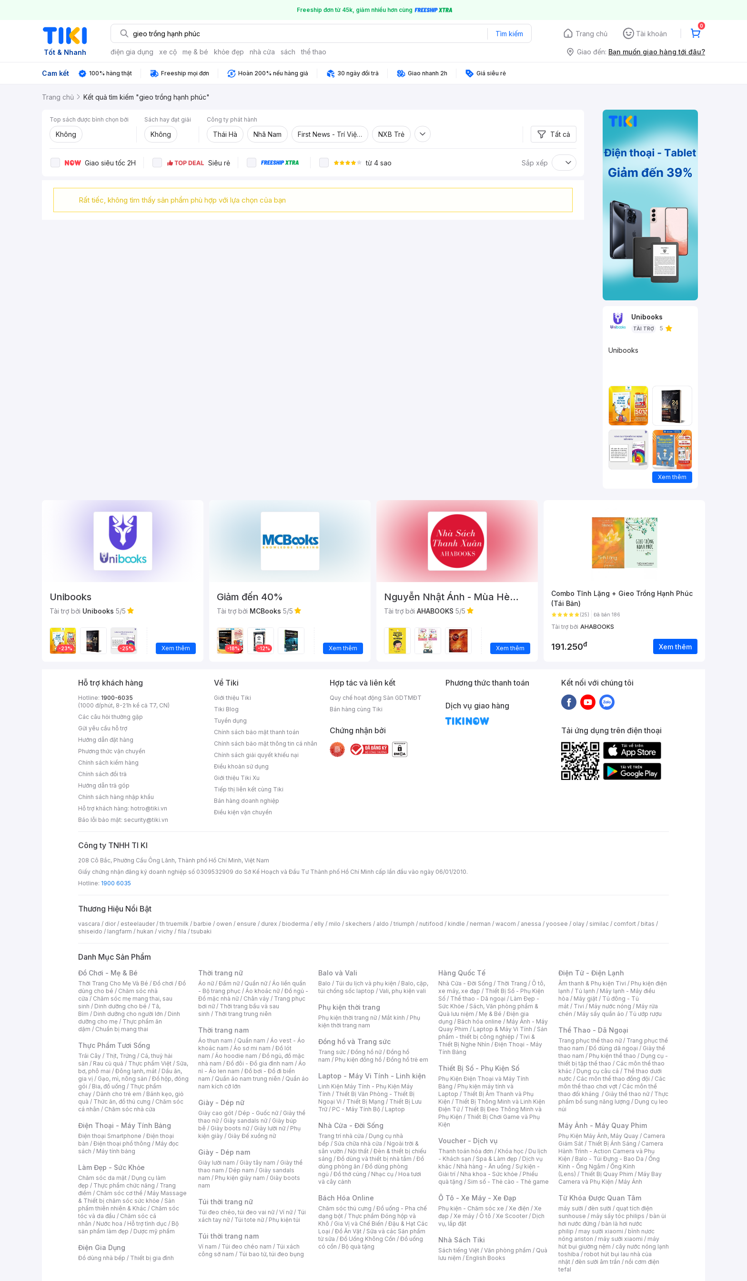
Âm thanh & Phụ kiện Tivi (592, 983)
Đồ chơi (163, 983)
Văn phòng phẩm (507, 1250)
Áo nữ (206, 983)
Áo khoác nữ (262, 990)
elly (319, 923)
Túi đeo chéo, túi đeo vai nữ (236, 1212)
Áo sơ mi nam (252, 1048)
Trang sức (332, 1052)
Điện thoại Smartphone (109, 1135)
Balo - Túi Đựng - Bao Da (609, 1158)
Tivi (579, 1006)
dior (110, 923)
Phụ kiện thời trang (349, 1007)
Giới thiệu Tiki (232, 697)
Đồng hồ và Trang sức (354, 1041)
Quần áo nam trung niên (248, 1078)
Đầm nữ (229, 983)
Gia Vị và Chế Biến (359, 1223)
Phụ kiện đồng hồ (358, 1059)
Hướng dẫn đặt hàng (105, 739)
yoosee (557, 923)
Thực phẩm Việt (150, 1063)
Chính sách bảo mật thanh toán (256, 732)
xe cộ (168, 52)
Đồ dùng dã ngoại (613, 1048)
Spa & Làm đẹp (496, 1158)
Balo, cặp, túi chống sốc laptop (373, 987)
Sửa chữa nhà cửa (358, 1143)
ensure (246, 923)
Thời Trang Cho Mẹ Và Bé (113, 983)
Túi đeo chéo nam (247, 1246)
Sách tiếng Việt (458, 1250)
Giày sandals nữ (245, 1120)
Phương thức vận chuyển (111, 751)
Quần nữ (255, 983)
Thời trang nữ (220, 973)
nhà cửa (262, 52)
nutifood (431, 923)
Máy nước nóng (610, 1006)
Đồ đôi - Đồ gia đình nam (259, 1063)
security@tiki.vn (146, 819)
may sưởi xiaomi (600, 1231)
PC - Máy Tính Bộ (356, 1109)
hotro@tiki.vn (149, 808)
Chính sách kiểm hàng (108, 762)
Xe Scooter (511, 1216)
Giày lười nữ (269, 1128)
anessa (531, 923)
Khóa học (511, 1151)
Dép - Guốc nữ (258, 1113)
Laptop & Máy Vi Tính (502, 1029)
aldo (382, 923)
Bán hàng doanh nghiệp (246, 800)
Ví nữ (286, 1212)
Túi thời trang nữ (225, 1202)
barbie (202, 923)
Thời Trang (512, 983)
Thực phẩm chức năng (124, 1185)
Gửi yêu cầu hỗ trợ (102, 728)
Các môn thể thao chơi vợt (612, 1082)
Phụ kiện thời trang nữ (347, 1017)
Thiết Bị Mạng (365, 1101)
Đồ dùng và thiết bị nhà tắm (374, 1158)
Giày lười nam (216, 1162)
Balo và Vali (337, 973)
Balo (324, 983)
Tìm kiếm (509, 34)
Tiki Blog (226, 709)
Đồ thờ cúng (349, 1174)
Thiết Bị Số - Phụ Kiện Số (478, 1068)
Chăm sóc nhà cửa (129, 1109)
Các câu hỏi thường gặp (110, 716)
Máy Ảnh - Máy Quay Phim (602, 1125)
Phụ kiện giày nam (240, 1177)
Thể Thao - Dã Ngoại (593, 1030)
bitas (648, 923)
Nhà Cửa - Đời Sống (351, 1125)
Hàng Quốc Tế (461, 973)
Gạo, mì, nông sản (122, 1078)
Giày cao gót (215, 1113)
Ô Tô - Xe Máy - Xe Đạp (477, 1198)
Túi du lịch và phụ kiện (365, 983)
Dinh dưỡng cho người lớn (128, 1013)
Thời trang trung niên (243, 1013)
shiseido (90, 931)
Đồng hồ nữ (366, 1052)
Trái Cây (89, 1055)
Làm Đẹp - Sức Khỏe (111, 1167)
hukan (145, 931)
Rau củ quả (108, 1063)
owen (224, 923)
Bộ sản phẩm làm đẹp (128, 1227)
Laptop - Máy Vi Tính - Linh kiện (372, 1076)
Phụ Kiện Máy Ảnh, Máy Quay (598, 1135)
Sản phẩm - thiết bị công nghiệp (492, 1032)
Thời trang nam (223, 1030)
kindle (456, 923)
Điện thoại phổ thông (122, 1143)
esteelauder (138, 923)
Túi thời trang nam (228, 1236)
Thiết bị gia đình (152, 1257)
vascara (89, 923)
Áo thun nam (215, 1040)
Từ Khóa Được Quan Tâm (599, 1198)
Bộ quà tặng (358, 1246)
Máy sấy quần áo (600, 1013)
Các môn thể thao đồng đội (613, 1078)
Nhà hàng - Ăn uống (483, 1166)
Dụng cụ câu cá (597, 1071)
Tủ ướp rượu (645, 1013)
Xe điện (519, 1208)
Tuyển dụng (230, 720)
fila (182, 931)
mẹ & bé (195, 52)
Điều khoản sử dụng (241, 766)
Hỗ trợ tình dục (147, 1223)
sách (288, 52)
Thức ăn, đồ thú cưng (122, 1101)
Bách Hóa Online (346, 1198)
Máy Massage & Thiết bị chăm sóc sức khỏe (132, 1196)
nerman (480, 923)
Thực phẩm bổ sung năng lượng (613, 1097)
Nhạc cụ (382, 1174)
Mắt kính (393, 1017)
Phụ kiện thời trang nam (369, 1021)
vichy (165, 931)
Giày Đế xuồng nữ (252, 1135)
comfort (625, 923)
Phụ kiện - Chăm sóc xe (471, 1208)
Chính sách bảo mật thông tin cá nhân (265, 743)
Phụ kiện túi (284, 1219)
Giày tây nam (257, 1162)
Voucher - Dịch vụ (467, 1141)
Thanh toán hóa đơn (465, 1151)
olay (579, 923)
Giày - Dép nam (224, 1152)
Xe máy (464, 1216)
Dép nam (241, 1170)
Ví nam (207, 1246)
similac (599, 923)
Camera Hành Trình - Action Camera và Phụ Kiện (610, 1151)
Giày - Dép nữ (221, 1102)
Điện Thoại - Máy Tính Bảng (124, 1125)
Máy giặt (585, 998)
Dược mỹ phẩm (154, 1231)
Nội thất (358, 1151)
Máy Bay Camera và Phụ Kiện (610, 1177)
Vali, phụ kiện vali (402, 990)
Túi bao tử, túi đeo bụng (271, 1254)
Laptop (395, 1109)
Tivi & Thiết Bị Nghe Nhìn (486, 1040)
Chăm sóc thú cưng (345, 1208)
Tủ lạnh (585, 990)
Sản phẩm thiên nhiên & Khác (126, 1204)
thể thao (313, 52)
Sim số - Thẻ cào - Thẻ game (508, 1181)
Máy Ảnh (630, 1181)
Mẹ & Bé (490, 1013)
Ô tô (485, 1216)
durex (269, 923)
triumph (404, 923)
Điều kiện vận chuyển (243, 812)
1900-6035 (117, 697)
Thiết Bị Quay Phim (607, 1174)
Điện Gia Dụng (101, 1247)
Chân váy (256, 998)
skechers (358, 923)
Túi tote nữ (249, 1219)
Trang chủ (591, 34)
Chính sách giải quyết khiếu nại (256, 754)
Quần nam (251, 1040)
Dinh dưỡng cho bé (120, 1006)
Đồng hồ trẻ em (407, 1059)
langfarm (119, 931)
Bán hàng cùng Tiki (356, 709)
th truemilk (174, 923)
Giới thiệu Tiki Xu (237, 777)
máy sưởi (570, 1208)
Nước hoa (109, 1223)
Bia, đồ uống (108, 1086)
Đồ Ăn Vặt (348, 1231)
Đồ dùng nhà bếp (101, 1257)
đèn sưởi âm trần (597, 1261)
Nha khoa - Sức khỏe (489, 1174)
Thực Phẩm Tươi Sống (114, 1045)
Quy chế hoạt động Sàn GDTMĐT (376, 697)
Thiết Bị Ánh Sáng (612, 1143)
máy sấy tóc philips (618, 1216)
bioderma (295, 923)
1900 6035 (116, 883)
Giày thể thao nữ (627, 1093)
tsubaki (201, 931)
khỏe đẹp (229, 52)
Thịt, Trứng (121, 1055)
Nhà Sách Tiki (461, 1240)
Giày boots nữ (230, 1128)
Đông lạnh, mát (136, 1071)
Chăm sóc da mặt (102, 1177)
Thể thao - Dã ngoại (477, 998)
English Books (485, 1257)
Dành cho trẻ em (118, 1093)
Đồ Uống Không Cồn (367, 1238)
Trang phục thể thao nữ (590, 1040)
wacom (505, 923)
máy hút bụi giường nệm (608, 1242)
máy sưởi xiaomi (620, 1238)
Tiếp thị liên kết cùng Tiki (248, 789)
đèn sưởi (599, 1208)
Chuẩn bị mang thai (121, 1029)
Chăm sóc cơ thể (119, 1193)
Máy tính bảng (115, 1151)
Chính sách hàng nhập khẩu (116, 796)
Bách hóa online (479, 1021)
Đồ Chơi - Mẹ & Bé (108, 973)
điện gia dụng (132, 52)
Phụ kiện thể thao (612, 1055)
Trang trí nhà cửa (341, 1135)
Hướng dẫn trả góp (104, 785)
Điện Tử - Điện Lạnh (591, 973)
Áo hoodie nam (236, 1055)
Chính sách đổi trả (102, 774)
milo (335, 923)
